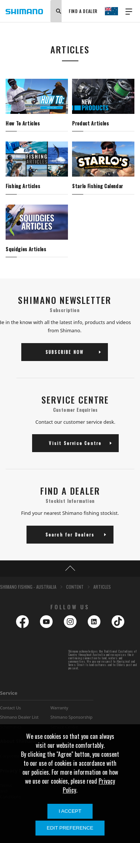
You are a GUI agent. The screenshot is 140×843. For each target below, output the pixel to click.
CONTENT (75, 587)
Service (9, 693)
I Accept (70, 811)
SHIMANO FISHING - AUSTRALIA (28, 587)
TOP (70, 568)
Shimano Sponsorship (71, 717)
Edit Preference (70, 828)
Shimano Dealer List (19, 717)
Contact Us (10, 707)
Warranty (59, 707)
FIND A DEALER (83, 11)
